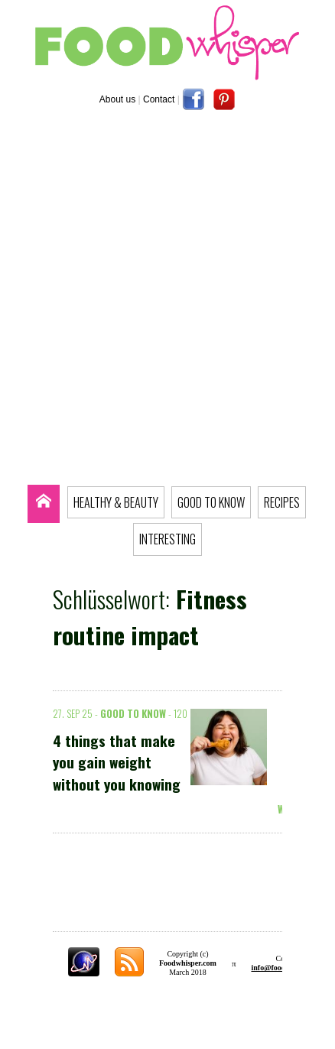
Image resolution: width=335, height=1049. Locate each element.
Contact (158, 99)
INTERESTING (167, 539)
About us (117, 99)
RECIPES (282, 502)
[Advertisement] (167, 301)
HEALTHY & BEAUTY (115, 502)
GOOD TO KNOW (211, 502)
